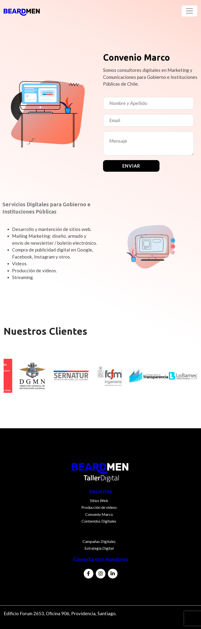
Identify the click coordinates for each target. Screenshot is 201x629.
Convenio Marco (99, 514)
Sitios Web (99, 500)
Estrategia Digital (99, 548)
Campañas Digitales (99, 541)
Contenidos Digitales (99, 521)
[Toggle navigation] (189, 11)
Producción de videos (99, 507)
